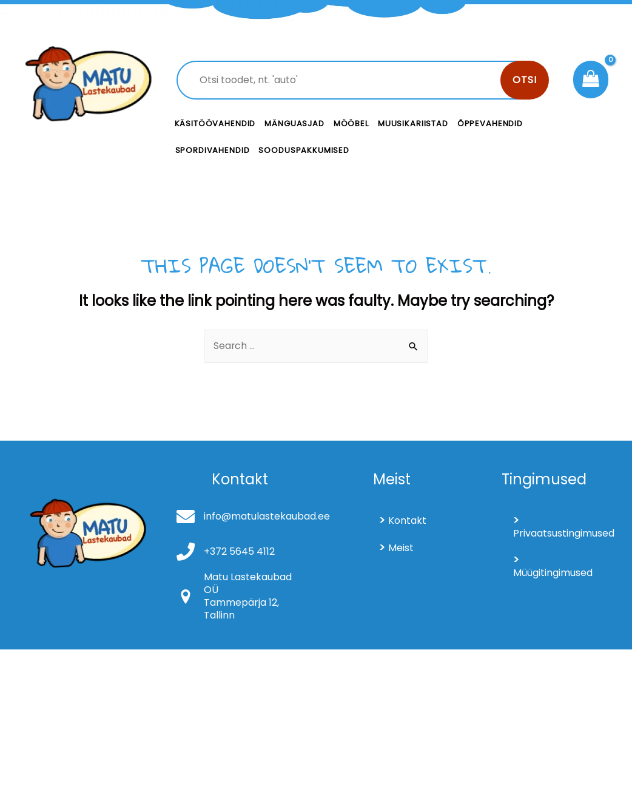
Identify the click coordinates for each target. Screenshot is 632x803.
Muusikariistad (413, 123)
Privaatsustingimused (560, 533)
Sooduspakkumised (303, 150)
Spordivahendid (212, 150)
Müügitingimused (553, 573)
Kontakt (407, 520)
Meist (401, 548)
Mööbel (351, 123)
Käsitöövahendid (215, 123)
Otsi (525, 80)
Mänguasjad (294, 123)
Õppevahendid (490, 123)
